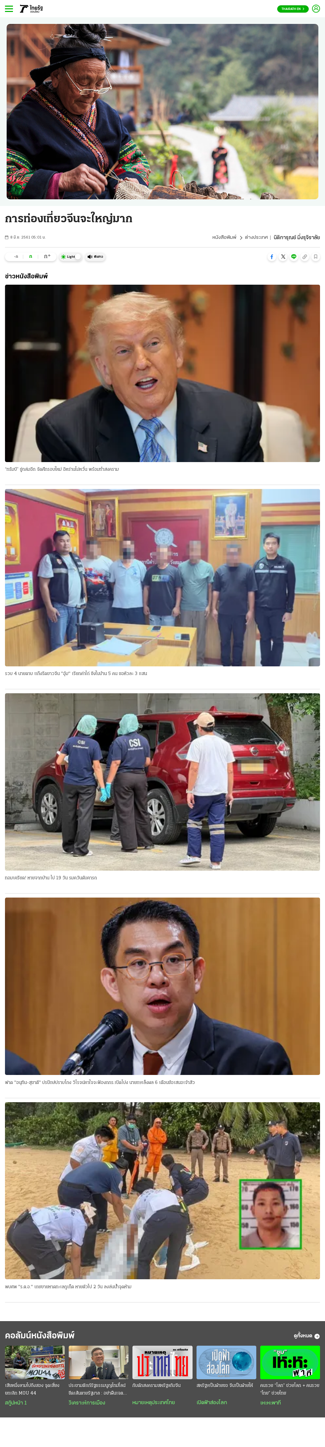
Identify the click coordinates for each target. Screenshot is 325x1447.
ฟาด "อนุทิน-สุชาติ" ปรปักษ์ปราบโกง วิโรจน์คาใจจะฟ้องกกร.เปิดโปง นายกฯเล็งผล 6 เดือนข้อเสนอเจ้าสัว (100, 1083)
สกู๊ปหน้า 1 (16, 1405)
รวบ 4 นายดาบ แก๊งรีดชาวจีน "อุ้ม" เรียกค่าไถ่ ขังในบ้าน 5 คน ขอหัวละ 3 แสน (76, 674)
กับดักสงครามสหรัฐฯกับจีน (156, 1388)
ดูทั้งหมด (307, 1338)
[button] (272, 256)
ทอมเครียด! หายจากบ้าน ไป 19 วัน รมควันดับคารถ (51, 878)
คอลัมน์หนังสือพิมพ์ (44, 1338)
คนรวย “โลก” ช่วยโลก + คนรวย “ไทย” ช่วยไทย (289, 1392)
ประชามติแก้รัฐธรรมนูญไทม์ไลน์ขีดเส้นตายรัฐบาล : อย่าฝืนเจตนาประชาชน (98, 1392)
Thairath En (293, 9)
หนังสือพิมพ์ (223, 238)
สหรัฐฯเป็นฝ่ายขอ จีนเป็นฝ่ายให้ (225, 1388)
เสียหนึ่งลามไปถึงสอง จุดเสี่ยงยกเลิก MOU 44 (32, 1392)
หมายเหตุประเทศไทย (153, 1405)
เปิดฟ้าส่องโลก (212, 1405)
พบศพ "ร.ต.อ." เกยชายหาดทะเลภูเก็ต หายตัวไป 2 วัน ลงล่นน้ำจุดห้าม (68, 1288)
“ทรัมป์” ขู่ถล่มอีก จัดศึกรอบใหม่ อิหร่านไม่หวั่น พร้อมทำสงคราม (62, 469)
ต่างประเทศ (256, 238)
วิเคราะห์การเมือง (87, 1405)
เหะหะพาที (270, 1405)
